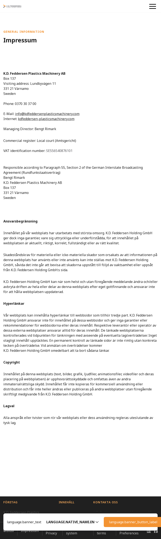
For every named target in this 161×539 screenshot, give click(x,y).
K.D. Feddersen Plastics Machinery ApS (21, 450)
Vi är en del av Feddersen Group (23, 512)
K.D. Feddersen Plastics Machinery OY (21, 499)
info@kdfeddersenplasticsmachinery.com (47, 113)
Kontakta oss (69, 469)
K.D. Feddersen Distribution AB (27, 474)
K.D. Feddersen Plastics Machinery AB (21, 464)
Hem (62, 448)
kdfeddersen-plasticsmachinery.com (46, 118)
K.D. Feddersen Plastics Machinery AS (21, 486)
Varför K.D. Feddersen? (68, 459)
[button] (72, 522)
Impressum (30, 536)
